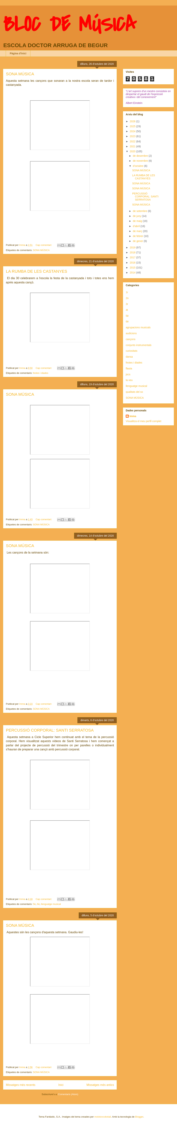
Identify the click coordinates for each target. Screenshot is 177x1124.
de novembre (141, 160)
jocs (128, 374)
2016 (133, 262)
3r (127, 304)
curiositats (131, 350)
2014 (133, 272)
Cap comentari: (44, 245)
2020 (133, 151)
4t (127, 309)
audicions (131, 333)
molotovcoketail (102, 1116)
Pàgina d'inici (18, 53)
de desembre (141, 155)
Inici (60, 1084)
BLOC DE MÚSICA (69, 24)
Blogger (139, 1116)
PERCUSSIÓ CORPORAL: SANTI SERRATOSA (50, 730)
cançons (130, 339)
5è (34, 904)
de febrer (138, 236)
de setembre (140, 211)
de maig (138, 220)
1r (127, 292)
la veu (129, 380)
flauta (129, 368)
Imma (132, 416)
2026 (133, 121)
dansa (129, 356)
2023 (133, 136)
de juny (137, 216)
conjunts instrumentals (138, 345)
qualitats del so (134, 391)
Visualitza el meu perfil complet (143, 421)
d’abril (136, 226)
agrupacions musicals (138, 327)
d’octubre (138, 165)
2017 (133, 257)
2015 (133, 267)
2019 (133, 247)
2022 (133, 141)
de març (138, 231)
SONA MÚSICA (20, 74)
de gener (138, 241)
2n (127, 298)
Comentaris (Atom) (68, 1094)
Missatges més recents (20, 1084)
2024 (133, 131)
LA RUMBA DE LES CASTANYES (36, 271)
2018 (133, 252)
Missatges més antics (100, 1084)
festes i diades (40, 373)
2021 (133, 146)
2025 (133, 126)
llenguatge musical (51, 904)
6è (38, 904)
